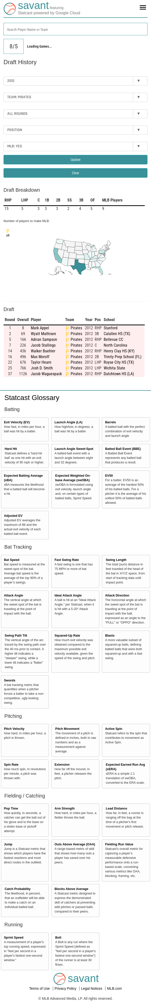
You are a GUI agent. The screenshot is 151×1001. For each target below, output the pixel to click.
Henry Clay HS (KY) (119, 351)
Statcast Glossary (32, 398)
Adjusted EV (13, 516)
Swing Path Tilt (16, 635)
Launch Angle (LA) (68, 422)
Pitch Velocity (14, 729)
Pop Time (11, 808)
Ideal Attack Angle (68, 595)
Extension (62, 764)
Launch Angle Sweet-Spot (74, 449)
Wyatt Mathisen (43, 333)
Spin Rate (11, 764)
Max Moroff (40, 356)
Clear (75, 173)
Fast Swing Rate (67, 560)
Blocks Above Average (71, 889)
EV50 (109, 475)
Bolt (58, 937)
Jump (8, 844)
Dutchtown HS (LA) (119, 373)
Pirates (76, 328)
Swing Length (116, 560)
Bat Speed (12, 560)
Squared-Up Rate (67, 635)
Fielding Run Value (119, 844)
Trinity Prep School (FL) (122, 356)
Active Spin (113, 729)
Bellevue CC (113, 339)
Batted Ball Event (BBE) (123, 449)
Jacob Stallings (43, 345)
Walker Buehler (43, 351)
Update (76, 160)
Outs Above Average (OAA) (75, 844)
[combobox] (75, 29)
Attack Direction (117, 595)
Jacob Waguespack (46, 373)
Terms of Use (40, 988)
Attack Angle (13, 595)
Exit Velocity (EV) (17, 422)
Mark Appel (40, 328)
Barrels (110, 422)
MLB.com (114, 988)
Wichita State (114, 368)
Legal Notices (92, 988)
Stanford (110, 328)
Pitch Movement (67, 729)
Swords (10, 680)
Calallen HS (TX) (117, 333)
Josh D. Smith (42, 368)
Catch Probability (18, 889)
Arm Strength (65, 808)
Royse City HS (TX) (119, 362)
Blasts (110, 635)
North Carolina (115, 345)
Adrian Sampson (44, 339)
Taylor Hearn (41, 362)
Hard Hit (11, 449)
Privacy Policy (66, 988)
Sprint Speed (14, 937)
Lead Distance (116, 808)
